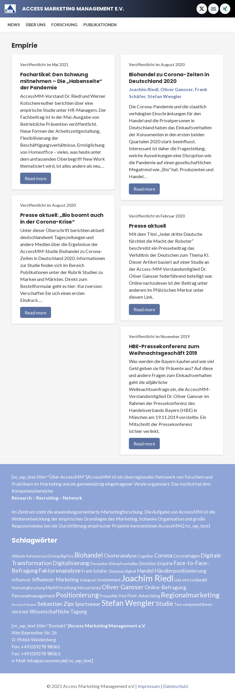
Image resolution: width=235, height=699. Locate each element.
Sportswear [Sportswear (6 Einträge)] (88, 604)
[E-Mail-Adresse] (213, 8)
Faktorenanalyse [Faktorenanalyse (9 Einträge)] (59, 570)
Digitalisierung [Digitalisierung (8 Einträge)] (70, 563)
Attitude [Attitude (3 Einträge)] (18, 556)
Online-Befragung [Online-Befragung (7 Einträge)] (165, 587)
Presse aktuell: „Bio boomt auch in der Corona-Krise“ (62, 218)
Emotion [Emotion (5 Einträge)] (147, 563)
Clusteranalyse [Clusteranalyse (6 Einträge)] (120, 556)
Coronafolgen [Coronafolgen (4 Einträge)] (186, 555)
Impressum (149, 686)
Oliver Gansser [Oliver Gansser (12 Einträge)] (123, 587)
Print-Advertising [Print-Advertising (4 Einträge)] (143, 595)
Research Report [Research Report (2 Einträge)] (24, 604)
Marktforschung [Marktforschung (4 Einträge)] (61, 587)
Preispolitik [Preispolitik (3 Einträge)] (109, 596)
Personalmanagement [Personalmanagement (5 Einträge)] (33, 595)
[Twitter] (202, 8)
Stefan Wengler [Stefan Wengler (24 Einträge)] (128, 603)
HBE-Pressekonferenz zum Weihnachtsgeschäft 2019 (164, 350)
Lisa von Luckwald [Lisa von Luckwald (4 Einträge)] (190, 579)
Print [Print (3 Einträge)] (122, 596)
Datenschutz (175, 686)
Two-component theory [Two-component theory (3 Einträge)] (193, 604)
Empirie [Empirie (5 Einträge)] (165, 563)
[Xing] (225, 8)
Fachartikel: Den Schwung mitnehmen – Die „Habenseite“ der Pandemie (61, 81)
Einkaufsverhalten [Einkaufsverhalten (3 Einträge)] (123, 563)
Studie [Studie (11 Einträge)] (164, 603)
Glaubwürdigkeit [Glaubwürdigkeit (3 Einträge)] (122, 571)
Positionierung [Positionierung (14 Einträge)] (77, 595)
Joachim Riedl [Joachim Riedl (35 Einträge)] (147, 578)
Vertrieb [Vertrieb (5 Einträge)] (20, 611)
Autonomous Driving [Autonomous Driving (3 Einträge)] (43, 556)
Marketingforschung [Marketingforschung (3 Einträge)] (28, 587)
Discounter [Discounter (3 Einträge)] (99, 563)
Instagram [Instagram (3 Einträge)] (88, 580)
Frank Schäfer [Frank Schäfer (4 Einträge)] (95, 571)
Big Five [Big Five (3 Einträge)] (67, 556)
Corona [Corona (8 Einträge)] (163, 555)
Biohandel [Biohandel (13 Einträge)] (88, 555)
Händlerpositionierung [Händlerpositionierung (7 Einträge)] (180, 570)
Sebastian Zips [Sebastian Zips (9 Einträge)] (55, 603)
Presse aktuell (147, 225)
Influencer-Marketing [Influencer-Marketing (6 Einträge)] (55, 579)
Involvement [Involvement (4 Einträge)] (109, 579)
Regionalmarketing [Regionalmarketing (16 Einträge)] (190, 595)
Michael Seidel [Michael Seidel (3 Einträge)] (89, 587)
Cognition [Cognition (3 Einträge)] (145, 556)
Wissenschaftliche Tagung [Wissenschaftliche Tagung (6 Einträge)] (58, 611)
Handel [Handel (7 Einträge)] (145, 570)
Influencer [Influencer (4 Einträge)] (21, 579)
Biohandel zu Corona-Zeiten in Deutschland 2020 (169, 78)
